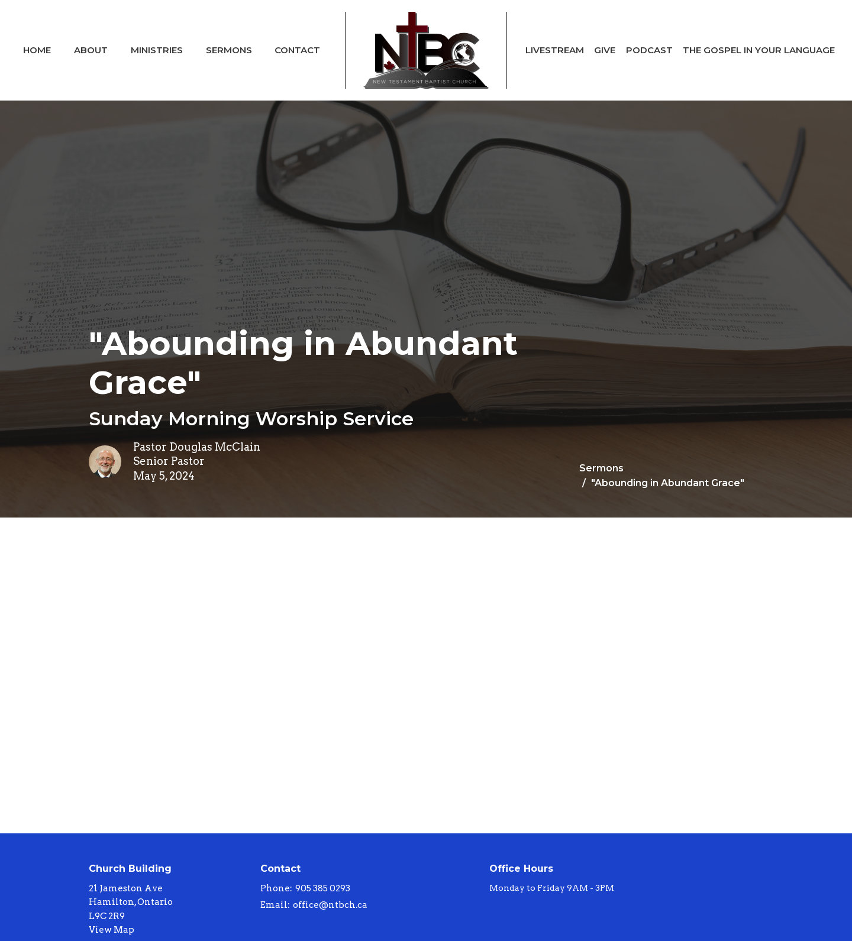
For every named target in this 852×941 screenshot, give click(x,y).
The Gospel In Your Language (759, 50)
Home (37, 50)
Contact (297, 50)
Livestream (554, 50)
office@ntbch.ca (330, 905)
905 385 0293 (322, 888)
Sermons (229, 50)
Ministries (157, 50)
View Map (111, 929)
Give (604, 50)
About (91, 50)
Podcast (649, 50)
